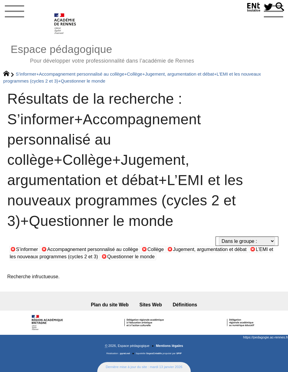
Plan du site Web (110, 304)
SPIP (179, 353)
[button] (280, 7)
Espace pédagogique (102, 53)
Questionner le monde (131, 256)
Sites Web (150, 304)
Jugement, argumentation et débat (210, 249)
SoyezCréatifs (154, 353)
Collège (155, 249)
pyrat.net (125, 353)
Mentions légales (169, 346)
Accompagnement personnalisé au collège (92, 249)
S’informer (27, 249)
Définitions (185, 304)
